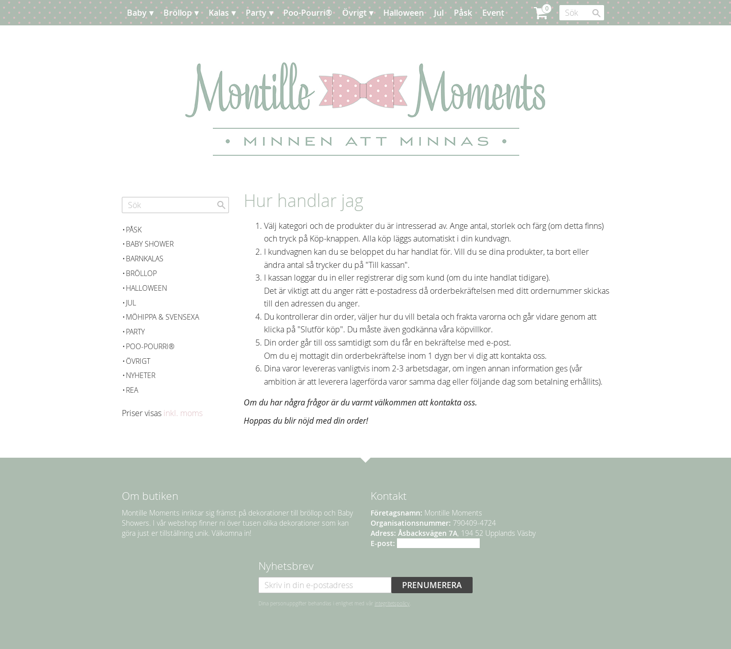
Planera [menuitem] (152, 38)
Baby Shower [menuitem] (150, 244)
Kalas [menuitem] (219, 12)
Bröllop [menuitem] (177, 12)
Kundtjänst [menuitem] (198, 38)
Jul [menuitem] (439, 12)
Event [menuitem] (493, 12)
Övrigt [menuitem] (354, 12)
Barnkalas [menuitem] (144, 258)
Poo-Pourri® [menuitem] (307, 12)
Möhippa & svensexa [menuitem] (162, 317)
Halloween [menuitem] (403, 12)
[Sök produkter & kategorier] (581, 12)
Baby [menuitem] (137, 12)
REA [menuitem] (132, 390)
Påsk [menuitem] (463, 12)
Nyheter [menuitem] (140, 375)
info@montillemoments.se (438, 543)
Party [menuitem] (256, 12)
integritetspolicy (392, 603)
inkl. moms (183, 413)
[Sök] (596, 13)
